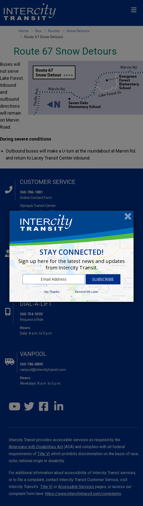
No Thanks (51, 292)
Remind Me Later (87, 292)
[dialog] (71, 256)
